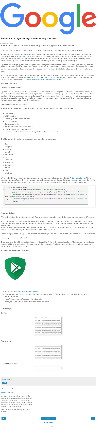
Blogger (52, 426)
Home (48, 418)
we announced (24, 56)
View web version (48, 422)
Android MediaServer (77, 178)
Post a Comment (8, 392)
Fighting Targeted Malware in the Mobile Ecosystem (44, 79)
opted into (19, 291)
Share (4, 382)
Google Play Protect (31, 291)
